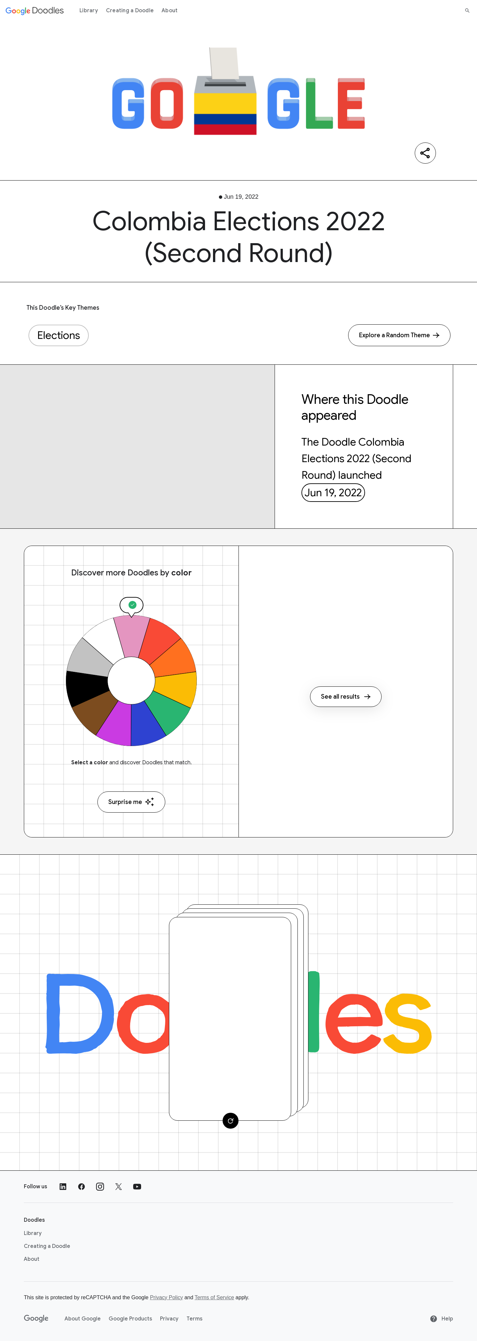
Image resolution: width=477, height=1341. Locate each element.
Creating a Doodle (130, 10)
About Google (83, 1318)
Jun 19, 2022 (333, 492)
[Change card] (230, 1121)
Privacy (169, 1318)
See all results (346, 696)
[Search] (467, 11)
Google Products (130, 1318)
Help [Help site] (441, 1319)
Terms (194, 1318)
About (170, 10)
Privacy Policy (166, 1297)
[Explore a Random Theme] (399, 335)
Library (89, 10)
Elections (58, 335)
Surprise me (131, 802)
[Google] (36, 1319)
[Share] (425, 153)
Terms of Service (214, 1297)
